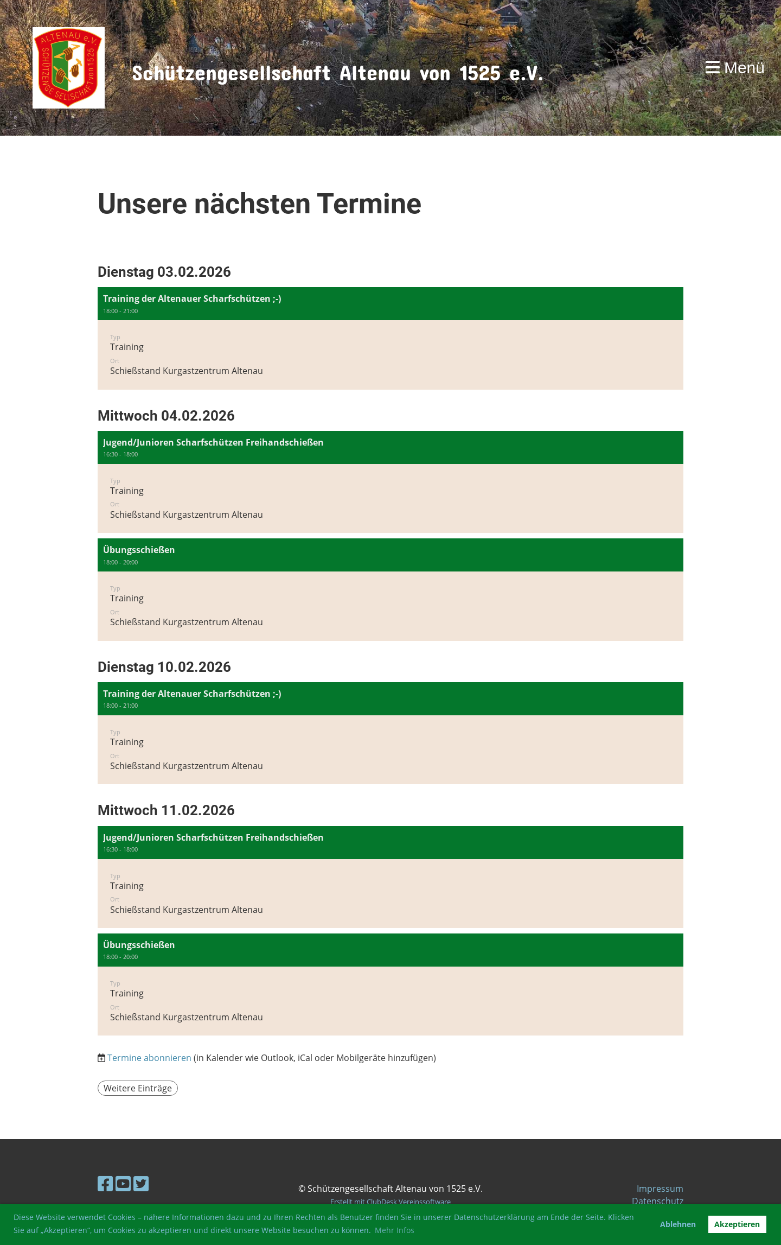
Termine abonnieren (149, 1058)
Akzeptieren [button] (737, 1224)
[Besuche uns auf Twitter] (141, 1183)
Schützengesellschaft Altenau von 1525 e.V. (338, 67)
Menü (735, 68)
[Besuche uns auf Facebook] (105, 1183)
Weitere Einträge (138, 1088)
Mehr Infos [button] (394, 1230)
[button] (390, 338)
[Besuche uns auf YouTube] (123, 1183)
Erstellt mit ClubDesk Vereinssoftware (390, 1201)
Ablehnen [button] (678, 1224)
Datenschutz (657, 1201)
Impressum (660, 1189)
